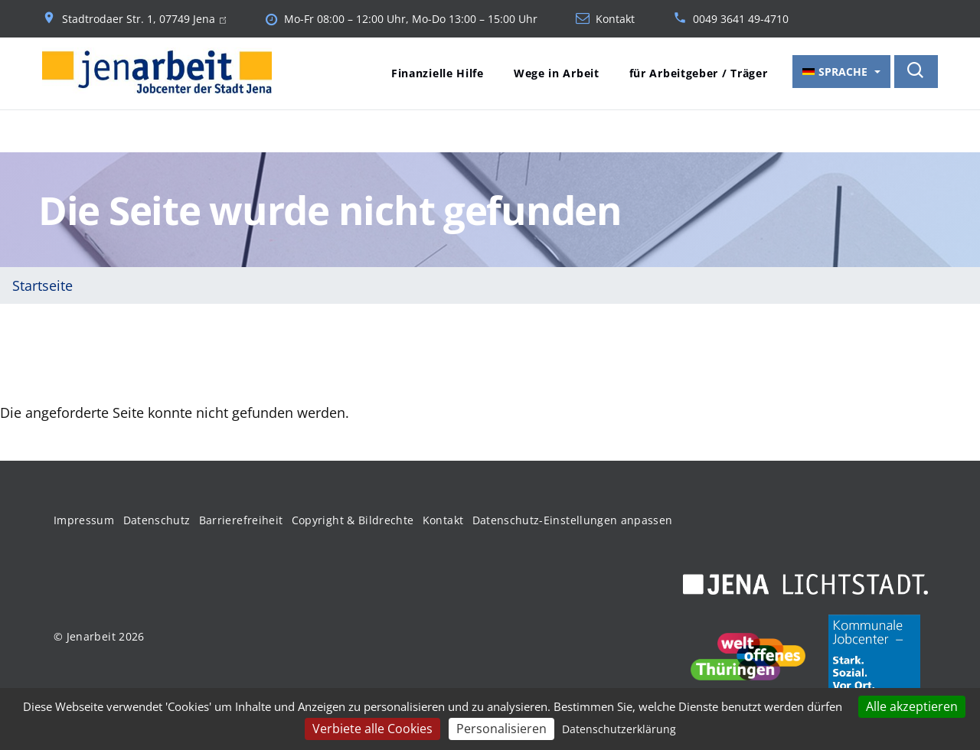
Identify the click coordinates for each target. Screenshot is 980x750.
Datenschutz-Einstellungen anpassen (572, 520)
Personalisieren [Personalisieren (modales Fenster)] (501, 728)
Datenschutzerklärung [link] (619, 729)
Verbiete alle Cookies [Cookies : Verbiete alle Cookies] (372, 728)
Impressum (84, 520)
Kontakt (615, 19)
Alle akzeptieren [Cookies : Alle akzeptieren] (912, 706)
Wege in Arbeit (556, 73)
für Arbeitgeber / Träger (698, 73)
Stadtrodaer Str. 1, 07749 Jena (144, 19)
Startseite (42, 285)
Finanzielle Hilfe (437, 73)
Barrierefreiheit (241, 520)
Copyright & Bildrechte (353, 520)
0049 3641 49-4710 (741, 19)
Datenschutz (157, 520)
